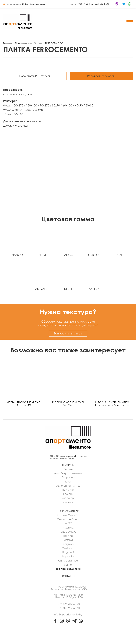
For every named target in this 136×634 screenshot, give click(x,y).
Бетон (68, 481)
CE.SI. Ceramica (68, 560)
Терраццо (68, 477)
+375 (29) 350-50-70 (68, 604)
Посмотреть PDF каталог (34, 76)
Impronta (68, 556)
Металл (68, 502)
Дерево (68, 469)
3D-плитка (68, 490)
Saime (68, 564)
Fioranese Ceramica (68, 515)
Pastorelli (68, 540)
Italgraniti (68, 552)
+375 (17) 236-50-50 (68, 608)
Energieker (68, 544)
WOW (68, 523)
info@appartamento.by (68, 614)
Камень (68, 494)
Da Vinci (68, 536)
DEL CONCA (68, 531)
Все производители (68, 569)
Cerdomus (68, 548)
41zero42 (68, 527)
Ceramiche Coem (68, 519)
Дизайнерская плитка (68, 473)
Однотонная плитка (68, 485)
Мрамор (68, 498)
